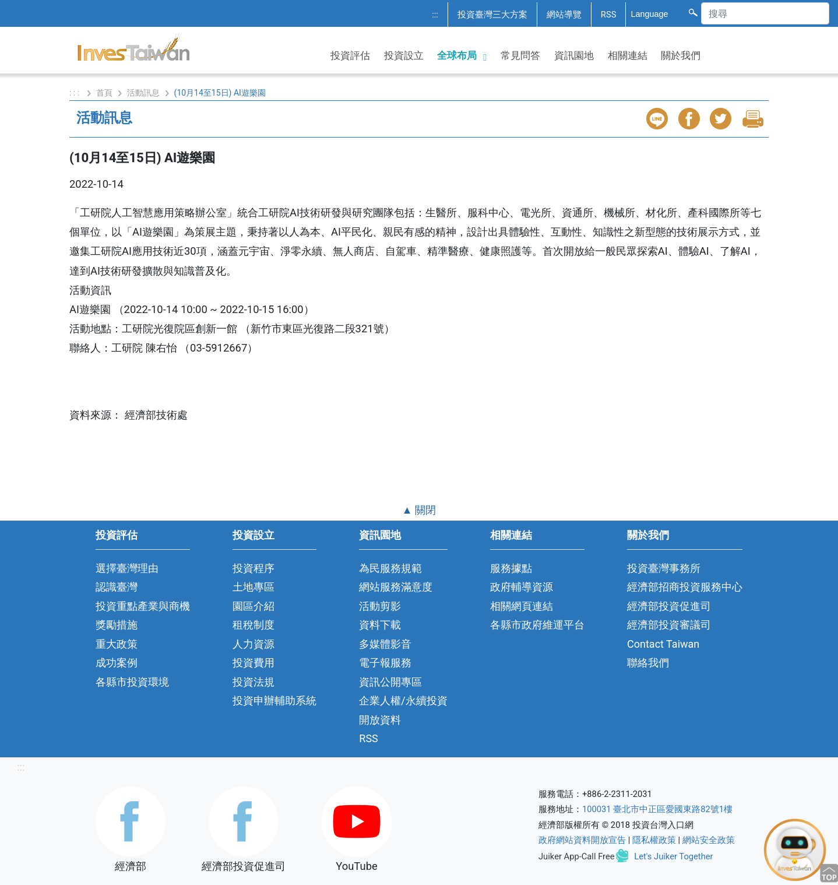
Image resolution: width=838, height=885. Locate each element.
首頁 (104, 92)
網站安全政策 (708, 840)
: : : (75, 92)
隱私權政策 (654, 840)
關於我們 (680, 55)
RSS (609, 14)
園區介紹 (253, 606)
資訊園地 (574, 55)
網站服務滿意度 (395, 587)
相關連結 (627, 55)
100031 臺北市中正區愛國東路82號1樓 (657, 809)
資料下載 (380, 625)
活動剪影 (380, 606)
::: (435, 14)
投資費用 (253, 662)
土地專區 (253, 587)
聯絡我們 (648, 662)
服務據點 (511, 568)
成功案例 (117, 662)
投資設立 (404, 55)
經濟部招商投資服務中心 (684, 587)
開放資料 (380, 720)
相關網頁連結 (521, 606)
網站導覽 (564, 14)
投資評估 (350, 55)
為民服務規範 (390, 568)
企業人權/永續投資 (403, 700)
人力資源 (253, 644)
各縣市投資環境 (132, 682)
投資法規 (253, 682)
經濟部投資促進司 (669, 606)
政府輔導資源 (521, 587)
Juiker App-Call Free (576, 856)
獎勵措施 (117, 625)
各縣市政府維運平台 (537, 625)
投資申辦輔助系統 (274, 700)
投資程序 (253, 568)
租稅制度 (253, 625)
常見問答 (520, 55)
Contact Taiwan (663, 644)
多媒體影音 (385, 644)
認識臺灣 (117, 587)
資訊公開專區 (390, 682)
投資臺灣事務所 (663, 568)
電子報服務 (385, 662)
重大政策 (117, 644)
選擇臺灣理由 (127, 568)
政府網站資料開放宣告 (582, 840)
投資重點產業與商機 (143, 606)
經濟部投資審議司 (669, 625)
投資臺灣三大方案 (492, 14)
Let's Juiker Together (673, 856)
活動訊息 (143, 92)
